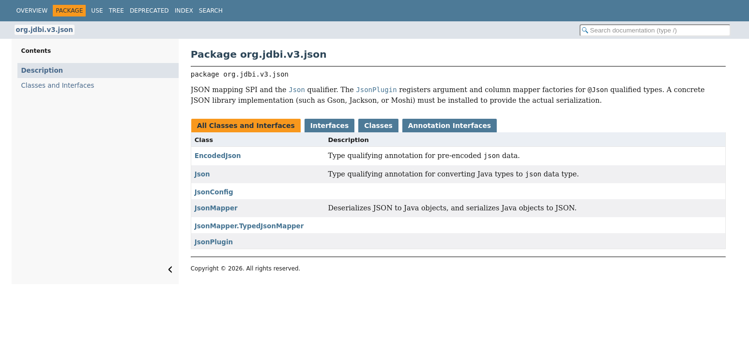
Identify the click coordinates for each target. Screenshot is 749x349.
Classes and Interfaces (57, 85)
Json (202, 174)
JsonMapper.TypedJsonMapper (249, 226)
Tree (116, 10)
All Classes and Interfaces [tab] (246, 125)
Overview (32, 10)
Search (211, 10)
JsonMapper (216, 208)
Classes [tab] (378, 125)
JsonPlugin (214, 242)
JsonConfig (214, 192)
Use (97, 10)
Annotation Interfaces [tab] (449, 125)
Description (42, 70)
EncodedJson (218, 155)
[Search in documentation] (655, 30)
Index (184, 10)
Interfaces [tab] (329, 125)
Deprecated (149, 10)
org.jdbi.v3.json (44, 29)
